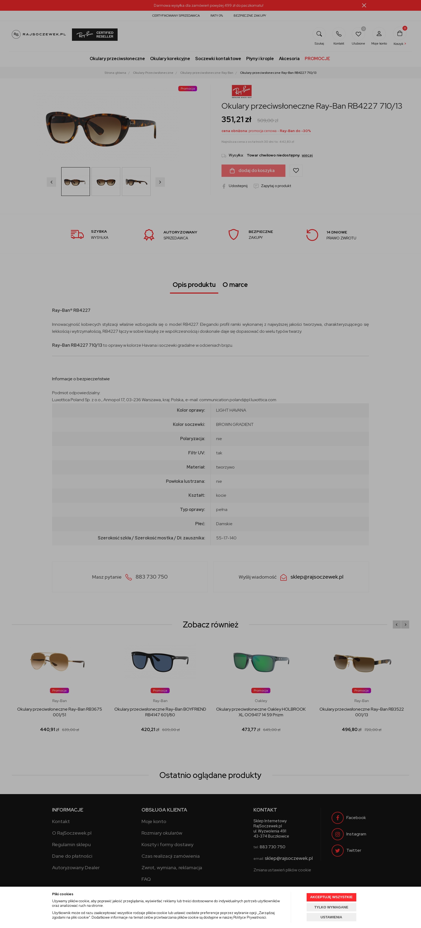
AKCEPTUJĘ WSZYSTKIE (331, 897)
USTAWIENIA (331, 917)
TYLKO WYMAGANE (331, 907)
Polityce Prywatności (249, 917)
